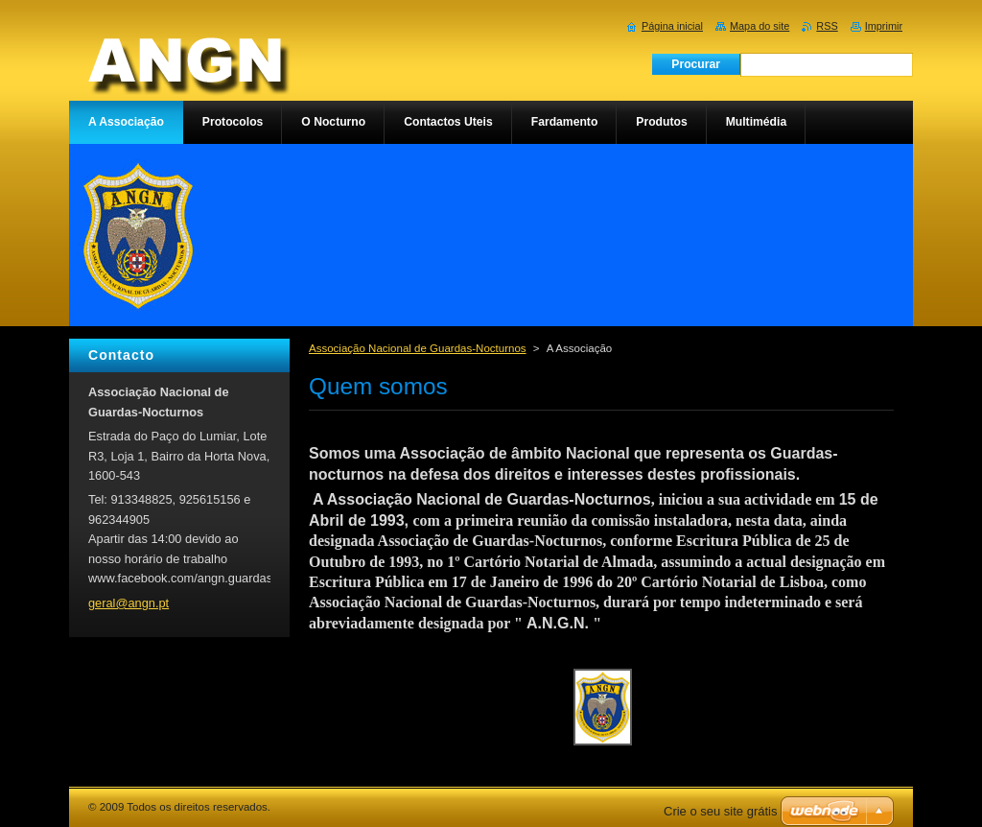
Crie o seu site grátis (721, 811)
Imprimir (883, 26)
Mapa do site (759, 26)
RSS (826, 26)
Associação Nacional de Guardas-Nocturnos (417, 348)
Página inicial (672, 26)
